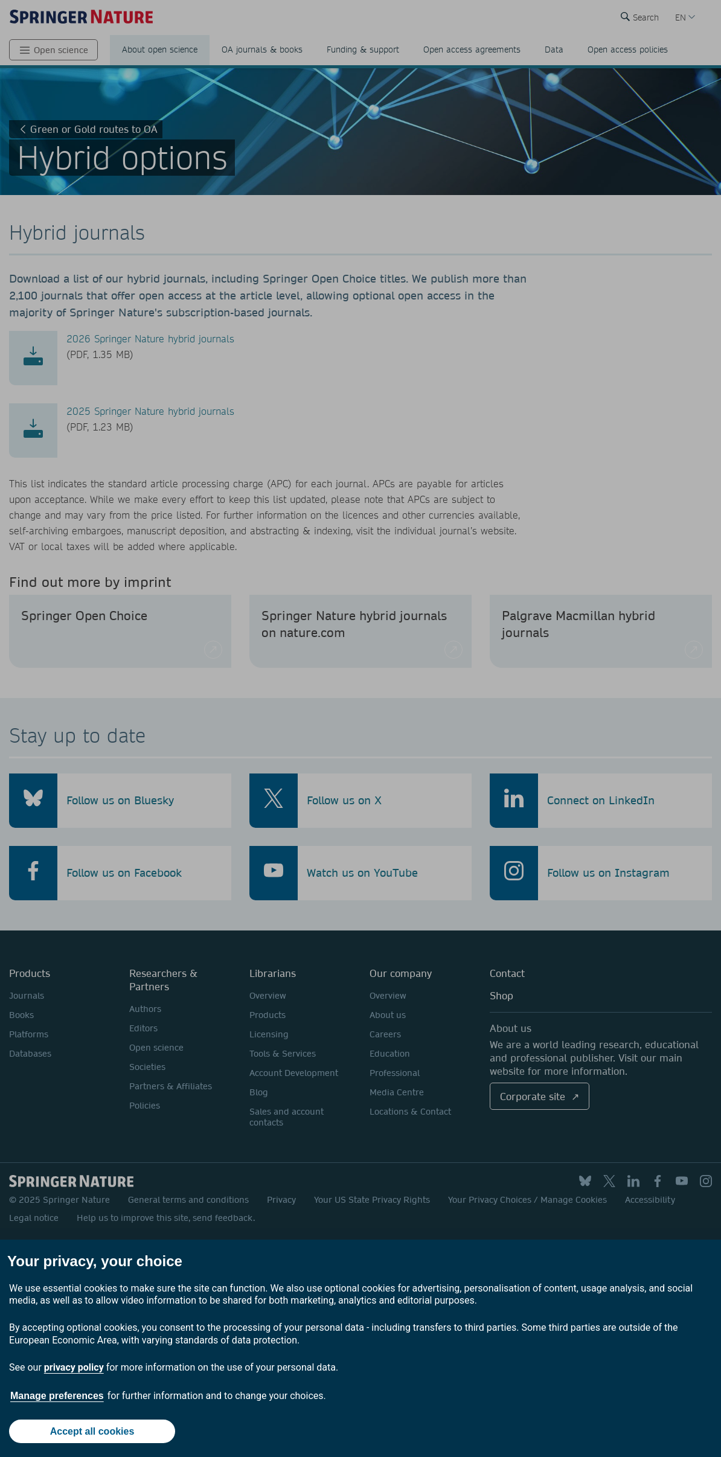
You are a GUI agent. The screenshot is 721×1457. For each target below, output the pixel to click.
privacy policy (74, 1367)
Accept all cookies (92, 1431)
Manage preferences (57, 1396)
